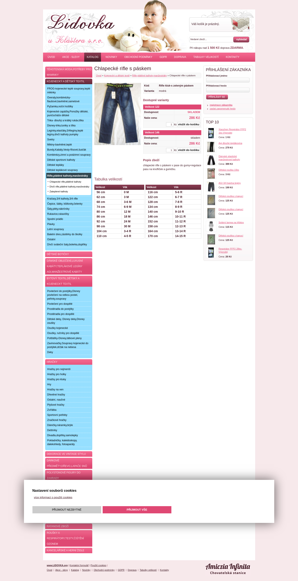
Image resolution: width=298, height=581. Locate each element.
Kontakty (232, 57)
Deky (50, 352)
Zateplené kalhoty (59, 191)
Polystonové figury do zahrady (64, 475)
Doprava (180, 57)
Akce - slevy (71, 57)
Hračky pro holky (56, 374)
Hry (49, 384)
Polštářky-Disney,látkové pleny (64, 338)
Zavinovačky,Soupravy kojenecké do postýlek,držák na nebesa (67, 345)
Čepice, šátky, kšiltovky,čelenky (65, 203)
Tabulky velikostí (206, 57)
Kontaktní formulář (79, 565)
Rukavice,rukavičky (58, 213)
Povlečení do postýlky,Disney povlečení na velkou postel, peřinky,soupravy (63, 295)
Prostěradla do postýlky (60, 308)
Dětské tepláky (55, 164)
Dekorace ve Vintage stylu (66, 454)
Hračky (52, 361)
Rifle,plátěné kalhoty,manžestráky (149, 75)
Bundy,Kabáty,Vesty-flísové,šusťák (66, 149)
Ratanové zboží (58, 526)
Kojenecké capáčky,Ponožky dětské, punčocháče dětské (67, 113)
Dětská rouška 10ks (229, 170)
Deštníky (52, 430)
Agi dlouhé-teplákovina (230, 143)
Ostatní (51, 239)
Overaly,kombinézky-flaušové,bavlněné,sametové (63, 99)
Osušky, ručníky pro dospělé (63, 333)
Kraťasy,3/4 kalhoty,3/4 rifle (62, 198)
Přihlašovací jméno (216, 75)
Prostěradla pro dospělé (60, 314)
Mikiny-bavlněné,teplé (59, 144)
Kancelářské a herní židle (65, 550)
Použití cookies (98, 565)
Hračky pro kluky (56, 379)
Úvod (51, 57)
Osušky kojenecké (57, 328)
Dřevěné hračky (56, 394)
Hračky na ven (55, 389)
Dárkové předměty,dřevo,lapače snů (67, 463)
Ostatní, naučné (56, 399)
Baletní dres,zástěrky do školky (64, 234)
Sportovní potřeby (57, 414)
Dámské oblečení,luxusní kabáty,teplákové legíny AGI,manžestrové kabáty (65, 266)
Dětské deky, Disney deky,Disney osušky (66, 321)
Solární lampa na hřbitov (231, 222)
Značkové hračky (57, 420)
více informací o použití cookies (53, 497)
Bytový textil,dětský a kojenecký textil (63, 281)
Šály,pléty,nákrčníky (58, 208)
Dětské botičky (58, 254)
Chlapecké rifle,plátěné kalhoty (65, 181)
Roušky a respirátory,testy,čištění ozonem (65, 538)
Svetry (51, 139)
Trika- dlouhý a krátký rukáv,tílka (65, 120)
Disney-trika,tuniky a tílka (61, 125)
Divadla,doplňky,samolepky (62, 435)
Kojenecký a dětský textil (116, 75)
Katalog (92, 57)
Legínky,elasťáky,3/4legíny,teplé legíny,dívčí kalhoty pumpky (65, 132)
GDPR (163, 57)
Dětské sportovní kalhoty (61, 159)
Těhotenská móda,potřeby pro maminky (69, 72)
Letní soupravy (55, 229)
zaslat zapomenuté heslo (223, 108)
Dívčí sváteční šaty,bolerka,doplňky (67, 244)
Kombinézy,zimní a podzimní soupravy (69, 154)
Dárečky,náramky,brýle (60, 425)
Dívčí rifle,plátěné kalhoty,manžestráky (69, 186)
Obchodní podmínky (138, 57)
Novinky (111, 57)
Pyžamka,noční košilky (60, 106)
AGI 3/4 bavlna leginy (230, 183)
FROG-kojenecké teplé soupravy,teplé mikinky (68, 90)
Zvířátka (51, 409)
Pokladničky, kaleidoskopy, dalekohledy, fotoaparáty (62, 442)
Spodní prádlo (55, 219)
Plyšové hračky (55, 404)
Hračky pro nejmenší (59, 369)
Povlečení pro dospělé (60, 303)
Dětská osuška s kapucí (231, 196)
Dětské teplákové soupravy (62, 170)
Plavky (51, 224)
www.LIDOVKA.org (57, 565)
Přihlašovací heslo (216, 85)
